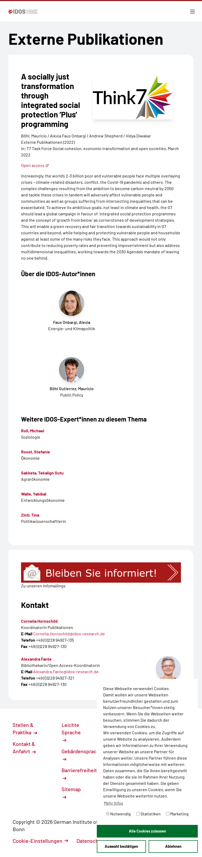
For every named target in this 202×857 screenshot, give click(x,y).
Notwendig (118, 813)
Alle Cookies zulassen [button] (147, 831)
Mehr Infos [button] (113, 802)
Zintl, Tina (30, 514)
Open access (35, 165)
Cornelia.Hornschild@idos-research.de (69, 633)
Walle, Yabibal (33, 493)
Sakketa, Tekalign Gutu (42, 472)
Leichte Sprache (71, 732)
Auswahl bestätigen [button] (121, 846)
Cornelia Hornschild (39, 620)
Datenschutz (94, 841)
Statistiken (148, 813)
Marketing (177, 813)
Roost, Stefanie (35, 451)
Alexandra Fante (36, 658)
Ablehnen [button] (173, 846)
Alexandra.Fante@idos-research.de (66, 671)
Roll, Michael (32, 430)
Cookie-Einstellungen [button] (40, 841)
